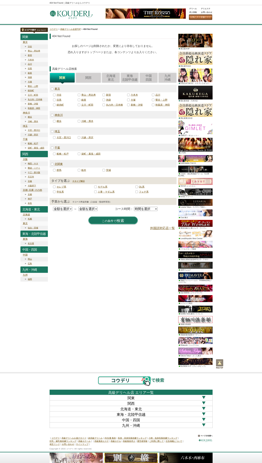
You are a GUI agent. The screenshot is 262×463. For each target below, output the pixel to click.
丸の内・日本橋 (35, 99)
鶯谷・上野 (33, 86)
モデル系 (102, 186)
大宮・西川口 (34, 130)
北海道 (26, 214)
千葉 (25, 139)
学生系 (60, 191)
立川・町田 (33, 95)
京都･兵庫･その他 (32, 190)
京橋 (30, 181)
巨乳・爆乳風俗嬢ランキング (63, 441)
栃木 (83, 170)
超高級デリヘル (95, 438)
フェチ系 (144, 191)
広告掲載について (174, 441)
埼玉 (25, 126)
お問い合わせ (206, 12)
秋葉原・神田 (34, 108)
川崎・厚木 (33, 121)
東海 (25, 239)
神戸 (30, 199)
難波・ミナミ (34, 168)
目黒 (30, 68)
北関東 (59, 164)
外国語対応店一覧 (162, 228)
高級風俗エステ (101, 441)
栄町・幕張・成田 (36, 148)
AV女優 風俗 (110, 438)
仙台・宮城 (33, 228)
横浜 (30, 117)
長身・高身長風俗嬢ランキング (132, 438)
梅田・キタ (33, 163)
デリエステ (205, 9)
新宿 (30, 55)
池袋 (30, 77)
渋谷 (30, 46)
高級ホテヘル (84, 441)
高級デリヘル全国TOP (70, 29)
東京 (25, 42)
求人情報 (193, 12)
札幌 (30, 219)
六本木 (31, 60)
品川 (30, 64)
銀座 (30, 73)
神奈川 (26, 112)
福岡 (30, 279)
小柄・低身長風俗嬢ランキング (163, 438)
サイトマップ (82, 444)
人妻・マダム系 (106, 191)
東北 (25, 223)
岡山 (30, 259)
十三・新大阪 (34, 172)
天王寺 (31, 177)
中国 (25, 254)
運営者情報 (142, 441)
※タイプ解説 (78, 181)
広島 (30, 263)
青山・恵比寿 (34, 51)
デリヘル (193, 9)
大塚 (30, 82)
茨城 (108, 170)
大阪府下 (32, 186)
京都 (30, 194)
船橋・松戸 (33, 143)
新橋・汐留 (33, 104)
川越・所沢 (33, 134)
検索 (113, 221)
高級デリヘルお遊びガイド (74, 438)
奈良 (30, 203)
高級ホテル (116, 441)
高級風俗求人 (129, 441)
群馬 (59, 170)
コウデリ (54, 29)
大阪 (25, 159)
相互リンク (55, 444)
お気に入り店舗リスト (200, 17)
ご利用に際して (156, 441)
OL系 (142, 186)
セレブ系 (61, 186)
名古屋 (31, 243)
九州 (25, 275)
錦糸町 (31, 90)
